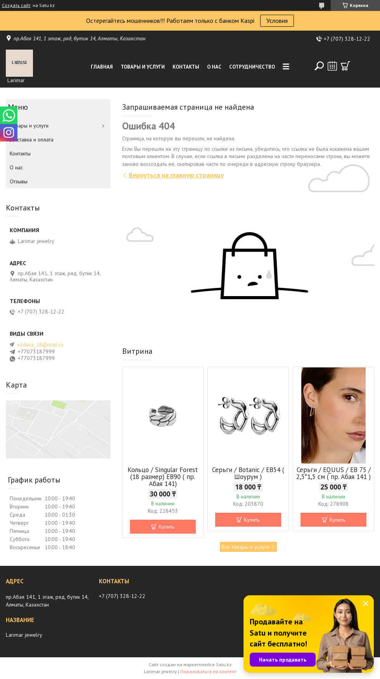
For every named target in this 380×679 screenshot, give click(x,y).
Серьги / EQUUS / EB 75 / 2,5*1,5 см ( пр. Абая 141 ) (333, 473)
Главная (102, 67)
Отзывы (19, 181)
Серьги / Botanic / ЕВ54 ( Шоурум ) (248, 473)
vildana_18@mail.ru (40, 344)
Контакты (186, 67)
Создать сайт (16, 5)
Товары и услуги (143, 67)
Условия (277, 20)
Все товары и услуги (245, 546)
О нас (214, 67)
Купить (166, 526)
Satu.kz (223, 664)
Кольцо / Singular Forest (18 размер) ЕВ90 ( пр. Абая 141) (163, 476)
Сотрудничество (252, 67)
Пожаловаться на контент (208, 671)
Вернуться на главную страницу (176, 175)
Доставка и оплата (32, 139)
